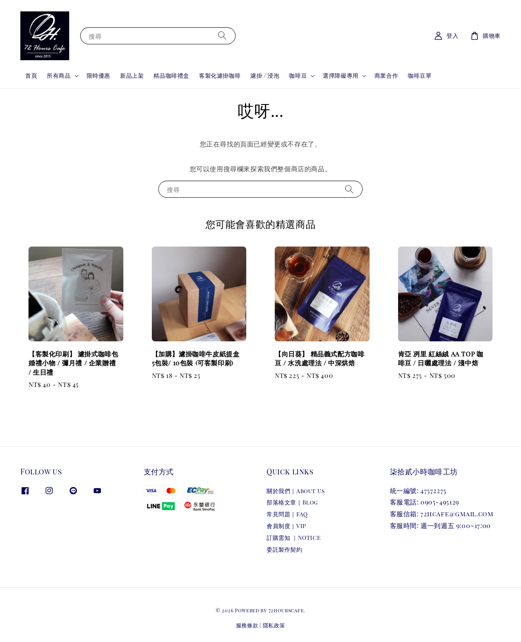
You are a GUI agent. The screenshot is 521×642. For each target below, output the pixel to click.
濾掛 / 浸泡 (264, 75)
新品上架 (132, 75)
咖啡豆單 (419, 75)
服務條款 (247, 625)
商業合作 (386, 75)
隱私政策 (274, 625)
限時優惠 (98, 75)
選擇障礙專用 (341, 75)
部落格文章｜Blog (292, 502)
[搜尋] (222, 36)
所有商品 (58, 75)
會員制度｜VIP (286, 526)
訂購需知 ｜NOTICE (294, 538)
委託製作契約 (284, 549)
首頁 (31, 75)
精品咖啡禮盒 (171, 75)
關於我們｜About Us (296, 491)
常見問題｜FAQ (287, 514)
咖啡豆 (298, 75)
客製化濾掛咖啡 (220, 75)
